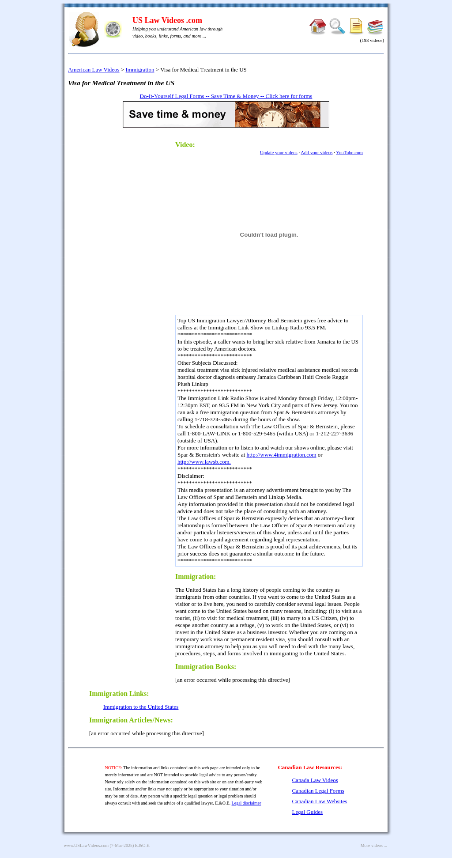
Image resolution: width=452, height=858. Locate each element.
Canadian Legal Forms (318, 790)
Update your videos (279, 152)
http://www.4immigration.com (281, 454)
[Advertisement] (129, 267)
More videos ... (374, 845)
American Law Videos (94, 69)
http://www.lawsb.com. (204, 461)
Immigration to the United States (140, 706)
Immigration (140, 69)
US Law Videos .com (167, 20)
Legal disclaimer (246, 803)
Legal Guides (307, 812)
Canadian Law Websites (319, 801)
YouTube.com (349, 152)
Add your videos (316, 152)
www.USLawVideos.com (86, 845)
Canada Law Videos (315, 780)
